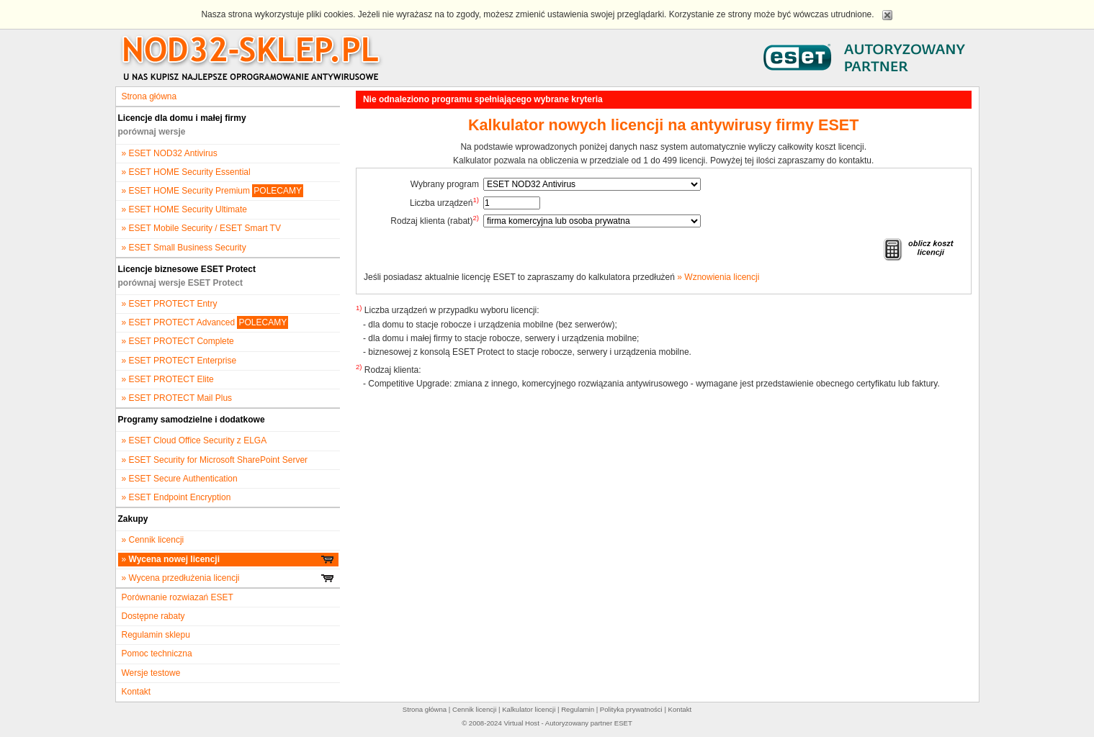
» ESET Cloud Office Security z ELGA (194, 440)
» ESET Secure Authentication (180, 479)
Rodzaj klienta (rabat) (434, 220)
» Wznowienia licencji (718, 277)
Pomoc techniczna (157, 653)
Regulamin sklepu (156, 635)
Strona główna (149, 96)
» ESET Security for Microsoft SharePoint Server (215, 460)
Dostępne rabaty (153, 616)
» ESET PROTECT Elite (168, 379)
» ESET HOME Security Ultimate (185, 209)
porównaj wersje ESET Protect (180, 283)
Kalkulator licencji (528, 709)
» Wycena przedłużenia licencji (228, 577)
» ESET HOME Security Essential (186, 172)
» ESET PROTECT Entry (170, 304)
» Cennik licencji (153, 540)
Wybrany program (445, 184)
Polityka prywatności (631, 709)
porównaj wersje (152, 132)
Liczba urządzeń (444, 202)
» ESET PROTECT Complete (178, 341)
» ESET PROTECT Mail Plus (177, 398)
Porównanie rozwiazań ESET (177, 597)
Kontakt (136, 692)
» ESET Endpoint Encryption (176, 497)
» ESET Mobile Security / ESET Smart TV (201, 228)
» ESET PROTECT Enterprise (179, 361)
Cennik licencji (474, 709)
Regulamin (577, 709)
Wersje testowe (151, 673)
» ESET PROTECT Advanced (205, 322)
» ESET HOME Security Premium (213, 190)
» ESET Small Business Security (184, 248)
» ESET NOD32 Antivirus (170, 153)
